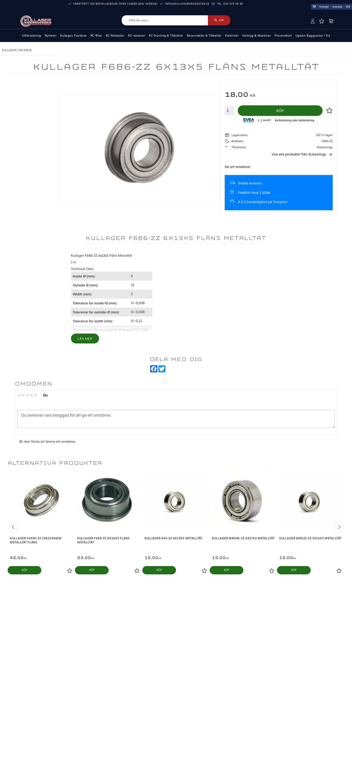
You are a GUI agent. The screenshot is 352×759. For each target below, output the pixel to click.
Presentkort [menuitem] (283, 35)
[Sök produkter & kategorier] (165, 20)
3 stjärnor (27, 395)
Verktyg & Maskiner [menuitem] (256, 35)
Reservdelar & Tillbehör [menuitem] (204, 35)
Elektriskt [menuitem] (231, 35)
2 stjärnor (23, 395)
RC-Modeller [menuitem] (115, 35)
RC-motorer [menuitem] (136, 35)
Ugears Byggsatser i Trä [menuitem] (312, 35)
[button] (321, 21)
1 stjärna (19, 395)
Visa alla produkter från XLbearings (299, 154)
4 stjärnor (31, 395)
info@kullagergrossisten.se (187, 3)
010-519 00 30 (233, 3)
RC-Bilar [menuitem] (96, 35)
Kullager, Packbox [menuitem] (73, 35)
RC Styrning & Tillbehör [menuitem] (166, 35)
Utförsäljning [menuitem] (31, 35)
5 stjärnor (35, 395)
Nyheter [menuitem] (51, 35)
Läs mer (85, 339)
